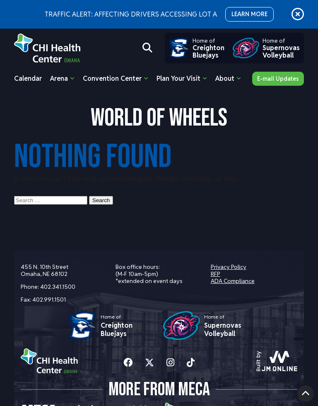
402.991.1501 (49, 299)
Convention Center (112, 78)
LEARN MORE (249, 14)
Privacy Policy (228, 267)
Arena (59, 78)
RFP (215, 274)
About (224, 78)
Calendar (28, 78)
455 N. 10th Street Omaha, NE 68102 (44, 270)
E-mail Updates (278, 78)
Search (101, 200)
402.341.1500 (57, 286)
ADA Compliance (233, 281)
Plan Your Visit (178, 78)
